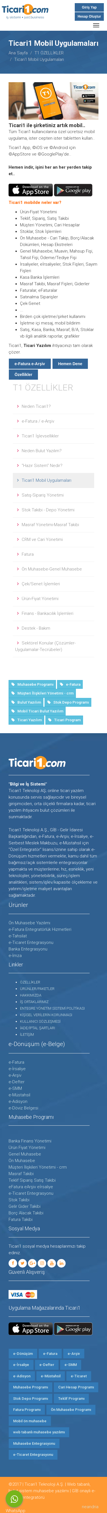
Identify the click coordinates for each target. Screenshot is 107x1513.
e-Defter (17, 1081)
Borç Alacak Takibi (26, 1213)
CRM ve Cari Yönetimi (42, 539)
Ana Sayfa (18, 52)
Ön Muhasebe (22, 1160)
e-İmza (15, 955)
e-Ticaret (79, 1376)
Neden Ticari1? (36, 406)
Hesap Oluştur (89, 16)
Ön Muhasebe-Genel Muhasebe (52, 569)
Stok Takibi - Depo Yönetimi (48, 509)
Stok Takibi (19, 1199)
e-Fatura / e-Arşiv (38, 421)
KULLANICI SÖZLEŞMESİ (40, 1021)
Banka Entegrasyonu (28, 949)
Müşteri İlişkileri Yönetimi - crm (38, 1167)
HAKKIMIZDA (30, 995)
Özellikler (23, 374)
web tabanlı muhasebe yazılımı (39, 1432)
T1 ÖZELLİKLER (49, 52)
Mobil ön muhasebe (30, 1421)
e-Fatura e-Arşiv (30, 363)
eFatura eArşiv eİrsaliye (31, 1186)
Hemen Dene (70, 363)
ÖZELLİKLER (30, 982)
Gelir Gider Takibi (25, 1206)
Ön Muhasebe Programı (71, 1409)
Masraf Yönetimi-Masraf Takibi (50, 524)
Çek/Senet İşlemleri (41, 583)
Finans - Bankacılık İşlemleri (47, 613)
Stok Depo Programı (30, 1398)
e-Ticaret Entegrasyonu (31, 942)
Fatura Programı (27, 1409)
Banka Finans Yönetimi (30, 1141)
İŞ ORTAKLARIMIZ (34, 1002)
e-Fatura (16, 1062)
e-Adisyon (18, 1101)
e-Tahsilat (18, 936)
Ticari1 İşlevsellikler (40, 436)
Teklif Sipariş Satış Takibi (32, 1180)
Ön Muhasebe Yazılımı (29, 922)
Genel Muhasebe (25, 1154)
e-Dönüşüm (23, 1353)
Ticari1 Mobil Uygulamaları (46, 480)
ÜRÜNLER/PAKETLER (37, 989)
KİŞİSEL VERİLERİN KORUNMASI (46, 1015)
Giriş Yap (89, 7)
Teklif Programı (71, 1398)
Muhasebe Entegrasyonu (34, 1443)
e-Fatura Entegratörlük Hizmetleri (40, 929)
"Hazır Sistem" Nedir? (42, 465)
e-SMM (15, 1088)
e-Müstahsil (19, 1094)
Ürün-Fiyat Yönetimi (40, 598)
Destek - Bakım (36, 628)
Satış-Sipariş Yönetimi (43, 495)
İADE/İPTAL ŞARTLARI (37, 1028)
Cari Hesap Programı (76, 1387)
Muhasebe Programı (30, 1387)
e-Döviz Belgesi (23, 1108)
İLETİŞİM (27, 1034)
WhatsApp (14, 1499)
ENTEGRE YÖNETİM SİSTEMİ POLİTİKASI (52, 1008)
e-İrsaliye (17, 1068)
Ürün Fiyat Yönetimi (27, 1147)
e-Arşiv (15, 1075)
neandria (90, 1506)
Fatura (28, 554)
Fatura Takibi (21, 1219)
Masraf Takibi (21, 1173)
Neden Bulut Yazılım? (42, 450)
